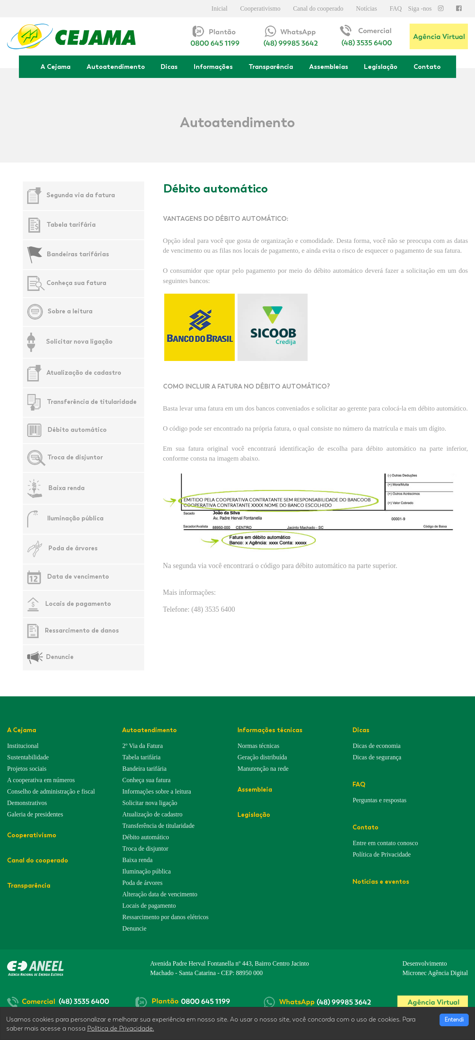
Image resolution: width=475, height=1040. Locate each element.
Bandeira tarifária (144, 768)
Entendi (454, 1019)
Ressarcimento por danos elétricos (165, 917)
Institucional (23, 745)
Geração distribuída (262, 757)
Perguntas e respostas (379, 800)
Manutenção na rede (263, 768)
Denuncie (60, 657)
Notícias (366, 8)
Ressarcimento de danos (82, 630)
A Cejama (56, 66)
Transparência (271, 66)
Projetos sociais (26, 768)
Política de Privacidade (382, 854)
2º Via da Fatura (142, 745)
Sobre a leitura (70, 311)
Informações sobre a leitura (156, 791)
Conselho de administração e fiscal (51, 791)
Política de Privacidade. (120, 1028)
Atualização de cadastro (83, 372)
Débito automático (77, 429)
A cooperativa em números (41, 780)
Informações (213, 66)
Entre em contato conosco (385, 843)
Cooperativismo (260, 8)
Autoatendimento (116, 66)
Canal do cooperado (318, 8)
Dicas (169, 66)
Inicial (220, 8)
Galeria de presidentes (35, 814)
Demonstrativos (27, 802)
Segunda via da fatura (80, 195)
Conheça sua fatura (76, 283)
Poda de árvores (73, 548)
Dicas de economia (377, 745)
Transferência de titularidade (92, 401)
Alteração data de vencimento (159, 894)
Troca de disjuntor (75, 457)
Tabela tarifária (71, 224)
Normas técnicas (258, 745)
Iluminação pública (75, 518)
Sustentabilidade (28, 757)
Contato (427, 66)
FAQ (396, 8)
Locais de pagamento (78, 603)
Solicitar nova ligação (79, 341)
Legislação (380, 66)
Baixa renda (66, 487)
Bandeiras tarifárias (78, 254)
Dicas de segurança (377, 757)
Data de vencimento (78, 576)
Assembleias (328, 66)
